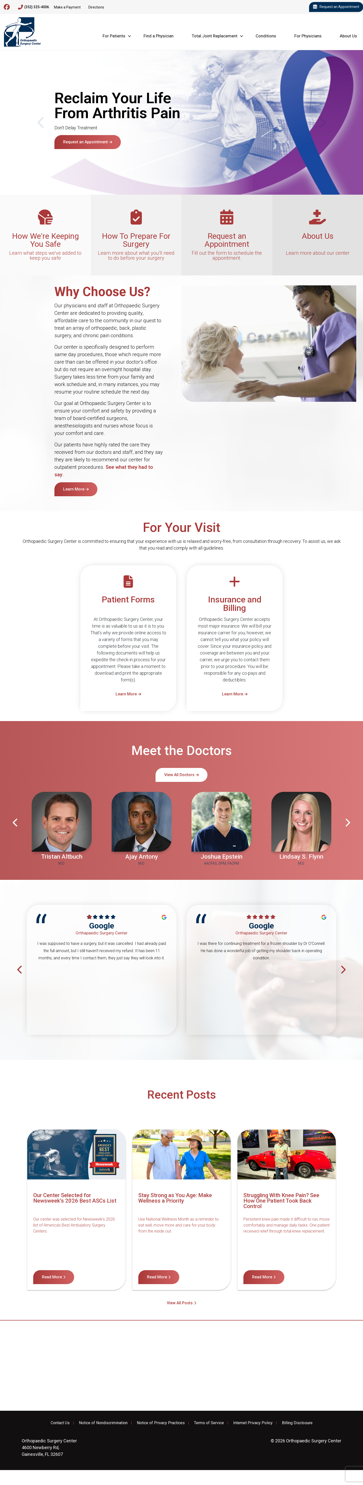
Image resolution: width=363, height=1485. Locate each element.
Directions (96, 7)
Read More (52, 1277)
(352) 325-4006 (33, 7)
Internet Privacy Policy (253, 1423)
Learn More (73, 489)
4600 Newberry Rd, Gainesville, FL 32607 (49, 1447)
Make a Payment (67, 7)
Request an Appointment (85, 142)
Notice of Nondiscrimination (103, 1423)
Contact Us (60, 1423)
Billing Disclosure (297, 1423)
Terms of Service (209, 1423)
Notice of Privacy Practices (161, 1423)
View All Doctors (179, 774)
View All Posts (180, 1303)
